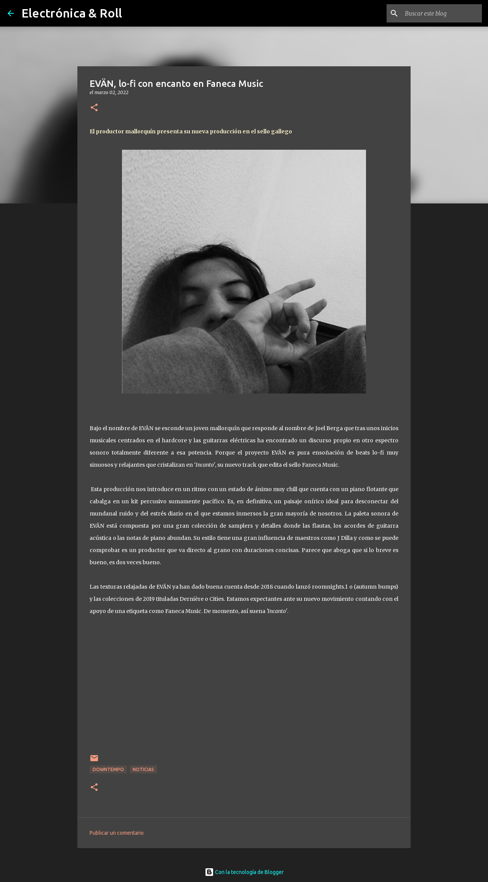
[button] (94, 108)
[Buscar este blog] (442, 13)
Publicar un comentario (117, 833)
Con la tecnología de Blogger (244, 872)
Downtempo (108, 769)
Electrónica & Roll (71, 13)
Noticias (143, 769)
